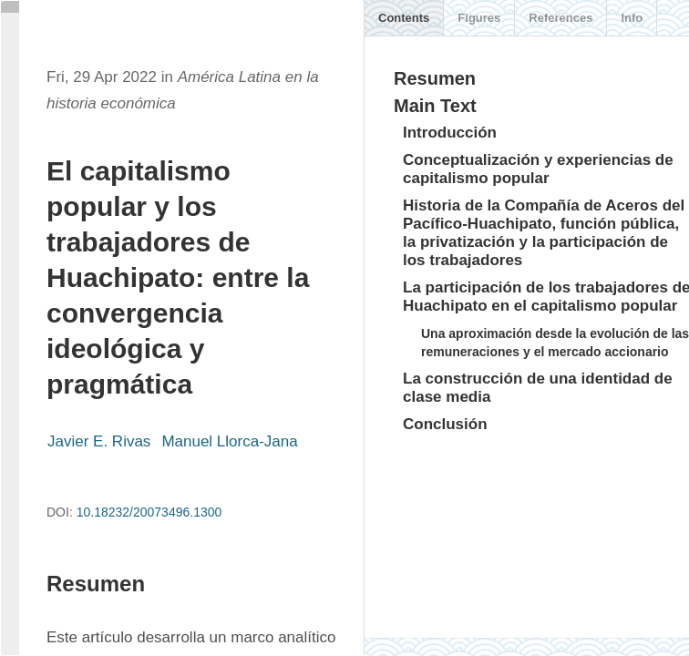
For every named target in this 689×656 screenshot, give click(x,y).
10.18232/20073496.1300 (149, 512)
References (560, 18)
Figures (479, 18)
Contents (403, 18)
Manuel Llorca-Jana (229, 441)
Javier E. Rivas (98, 441)
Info (632, 18)
